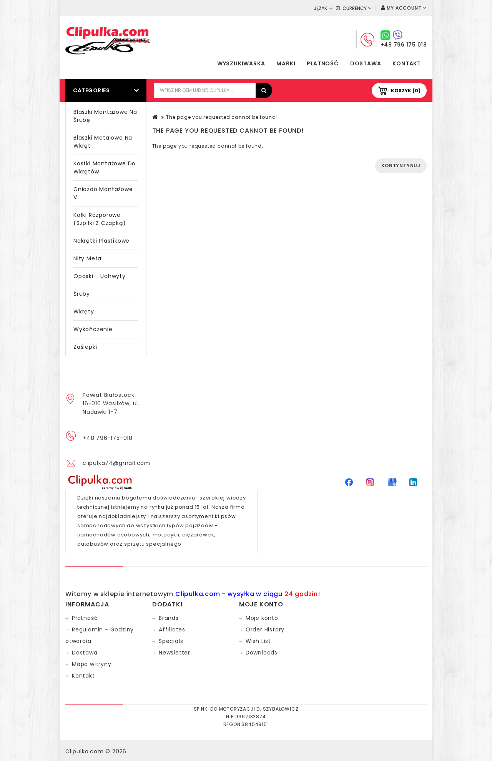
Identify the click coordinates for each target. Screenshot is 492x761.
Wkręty (83, 311)
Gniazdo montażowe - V (105, 193)
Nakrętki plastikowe (101, 241)
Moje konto (262, 618)
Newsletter (174, 652)
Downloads (262, 652)
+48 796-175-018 (108, 438)
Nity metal (88, 258)
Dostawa (365, 63)
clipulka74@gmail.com (116, 463)
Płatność (322, 63)
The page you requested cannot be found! (221, 117)
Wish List (258, 641)
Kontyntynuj (401, 165)
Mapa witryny (91, 664)
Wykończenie (93, 329)
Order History (265, 629)
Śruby (81, 294)
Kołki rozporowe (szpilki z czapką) (99, 219)
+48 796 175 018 (404, 44)
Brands (169, 618)
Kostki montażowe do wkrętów (104, 167)
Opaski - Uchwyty (99, 276)
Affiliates (172, 629)
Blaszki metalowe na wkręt (102, 142)
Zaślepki (85, 347)
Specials (171, 641)
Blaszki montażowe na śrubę (105, 116)
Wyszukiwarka (241, 63)
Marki (285, 63)
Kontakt (406, 63)
